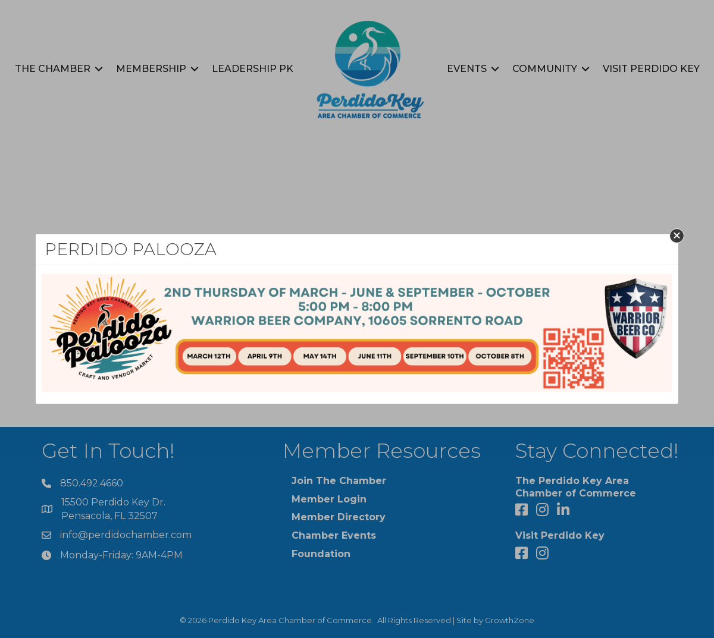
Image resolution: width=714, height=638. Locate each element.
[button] (676, 235)
